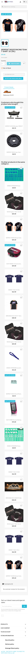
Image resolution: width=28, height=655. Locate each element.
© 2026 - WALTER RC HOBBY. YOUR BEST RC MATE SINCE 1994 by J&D (13, 652)
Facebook (2, 615)
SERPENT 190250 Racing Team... (14, 576)
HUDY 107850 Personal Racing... (14, 420)
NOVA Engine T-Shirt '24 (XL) (14, 342)
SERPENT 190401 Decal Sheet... (14, 394)
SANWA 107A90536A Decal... (14, 446)
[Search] (14, 6)
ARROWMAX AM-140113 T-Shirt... (14, 316)
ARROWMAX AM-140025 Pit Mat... (14, 498)
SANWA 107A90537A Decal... (14, 185)
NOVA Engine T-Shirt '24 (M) (14, 211)
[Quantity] (3, 63)
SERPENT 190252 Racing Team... (14, 238)
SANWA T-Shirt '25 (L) (14, 550)
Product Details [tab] (8, 87)
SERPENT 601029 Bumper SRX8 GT (14, 126)
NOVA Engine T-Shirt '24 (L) (14, 524)
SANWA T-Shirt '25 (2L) (14, 290)
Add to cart (13, 64)
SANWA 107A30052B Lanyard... (14, 368)
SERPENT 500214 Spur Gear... (14, 152)
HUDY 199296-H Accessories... (14, 264)
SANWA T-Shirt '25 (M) (14, 472)
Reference (6, 95)
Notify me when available (13, 78)
